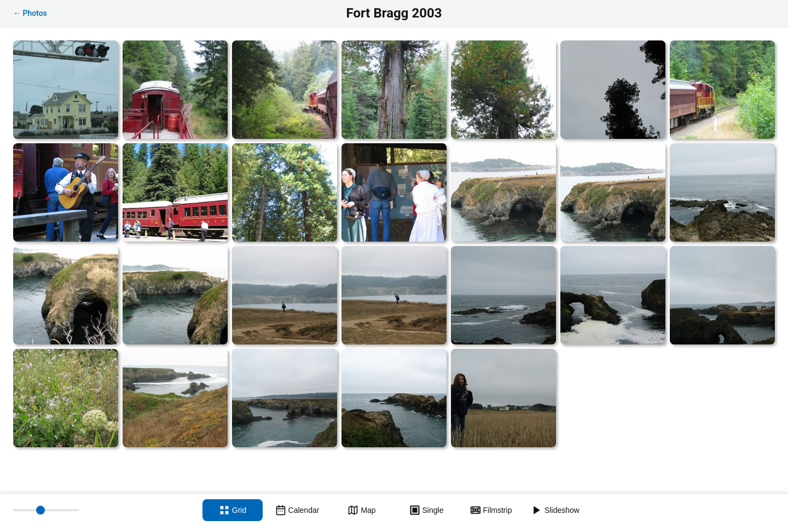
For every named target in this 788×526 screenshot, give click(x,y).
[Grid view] (232, 510)
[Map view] (362, 510)
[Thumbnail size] (46, 510)
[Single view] (426, 510)
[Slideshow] (555, 510)
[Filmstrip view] (491, 510)
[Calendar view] (297, 510)
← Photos (30, 13)
